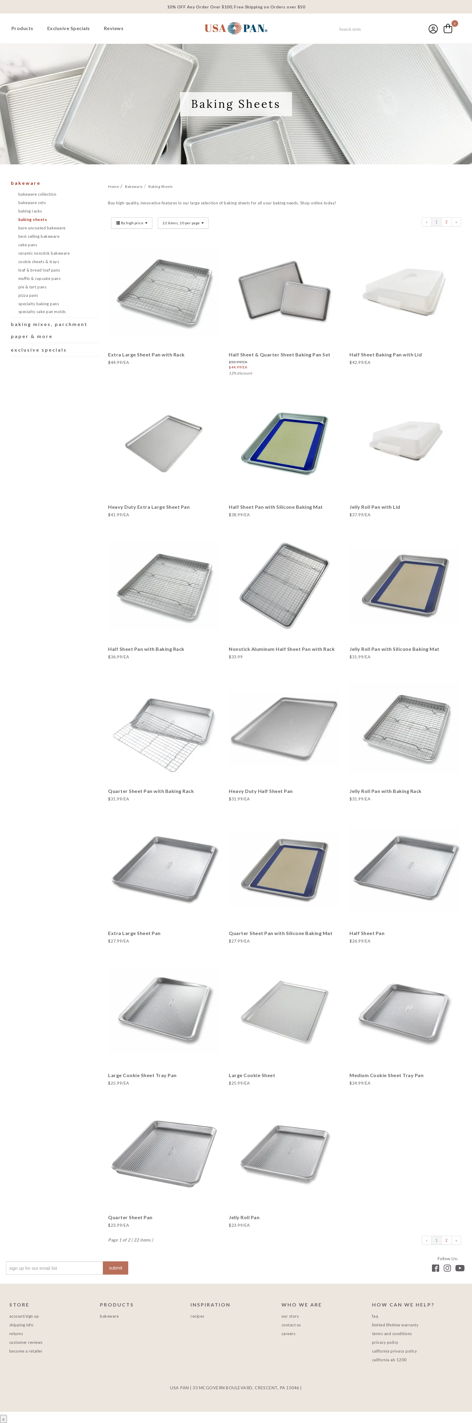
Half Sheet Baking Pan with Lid (385, 354)
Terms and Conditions (392, 1333)
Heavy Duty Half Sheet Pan (261, 791)
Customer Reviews (26, 1342)
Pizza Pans (28, 295)
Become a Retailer (26, 1351)
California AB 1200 (389, 1359)
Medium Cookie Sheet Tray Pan (386, 1075)
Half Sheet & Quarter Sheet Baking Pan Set (280, 354)
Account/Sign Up (24, 1316)
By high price (132, 223)
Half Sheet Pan (366, 933)
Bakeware (26, 183)
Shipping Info (21, 1324)
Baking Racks (30, 211)
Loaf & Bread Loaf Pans (39, 270)
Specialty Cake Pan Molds (42, 311)
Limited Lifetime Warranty (395, 1324)
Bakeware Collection (37, 194)
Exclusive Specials (68, 28)
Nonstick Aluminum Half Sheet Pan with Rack (282, 649)
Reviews (114, 28)
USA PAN (236, 29)
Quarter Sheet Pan (130, 1217)
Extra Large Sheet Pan (134, 933)
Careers (288, 1333)
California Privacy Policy (394, 1351)
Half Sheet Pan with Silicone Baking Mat (276, 507)
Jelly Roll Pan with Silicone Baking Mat (394, 649)
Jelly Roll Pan (244, 1217)
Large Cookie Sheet (252, 1075)
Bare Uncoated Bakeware (42, 227)
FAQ (375, 1316)
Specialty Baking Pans (38, 303)
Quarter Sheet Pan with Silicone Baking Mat (280, 933)
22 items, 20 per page (183, 223)
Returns (16, 1333)
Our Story (290, 1316)
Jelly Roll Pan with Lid (374, 507)
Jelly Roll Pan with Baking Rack (385, 791)
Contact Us (291, 1324)
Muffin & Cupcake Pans (39, 278)
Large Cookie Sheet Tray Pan (142, 1075)
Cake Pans (27, 244)
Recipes (197, 1316)
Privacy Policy (385, 1342)
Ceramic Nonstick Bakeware (44, 253)
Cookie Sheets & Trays (38, 261)
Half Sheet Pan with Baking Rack (146, 649)
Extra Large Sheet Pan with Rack (146, 354)
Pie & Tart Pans (32, 286)
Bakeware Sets (32, 202)
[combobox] (375, 29)
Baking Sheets (32, 219)
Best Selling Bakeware (39, 236)
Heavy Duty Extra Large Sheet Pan (149, 507)
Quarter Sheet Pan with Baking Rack (151, 791)
